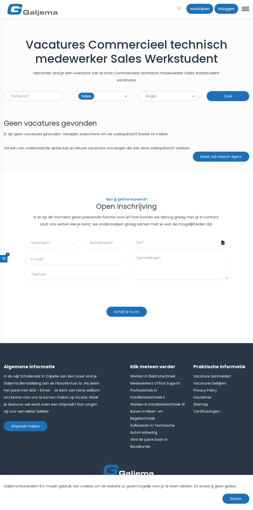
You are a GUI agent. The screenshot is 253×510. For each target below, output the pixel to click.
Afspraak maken (25, 426)
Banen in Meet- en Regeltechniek (146, 415)
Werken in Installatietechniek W (157, 404)
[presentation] (126, 295)
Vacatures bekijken (209, 383)
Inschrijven (199, 8)
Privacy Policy (205, 390)
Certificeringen (206, 411)
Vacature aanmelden (212, 376)
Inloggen (226, 8)
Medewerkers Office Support (155, 383)
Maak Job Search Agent (221, 156)
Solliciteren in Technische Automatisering (152, 429)
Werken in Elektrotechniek (152, 376)
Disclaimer (202, 397)
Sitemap (200, 404)
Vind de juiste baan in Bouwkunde (149, 443)
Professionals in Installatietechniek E (147, 394)
